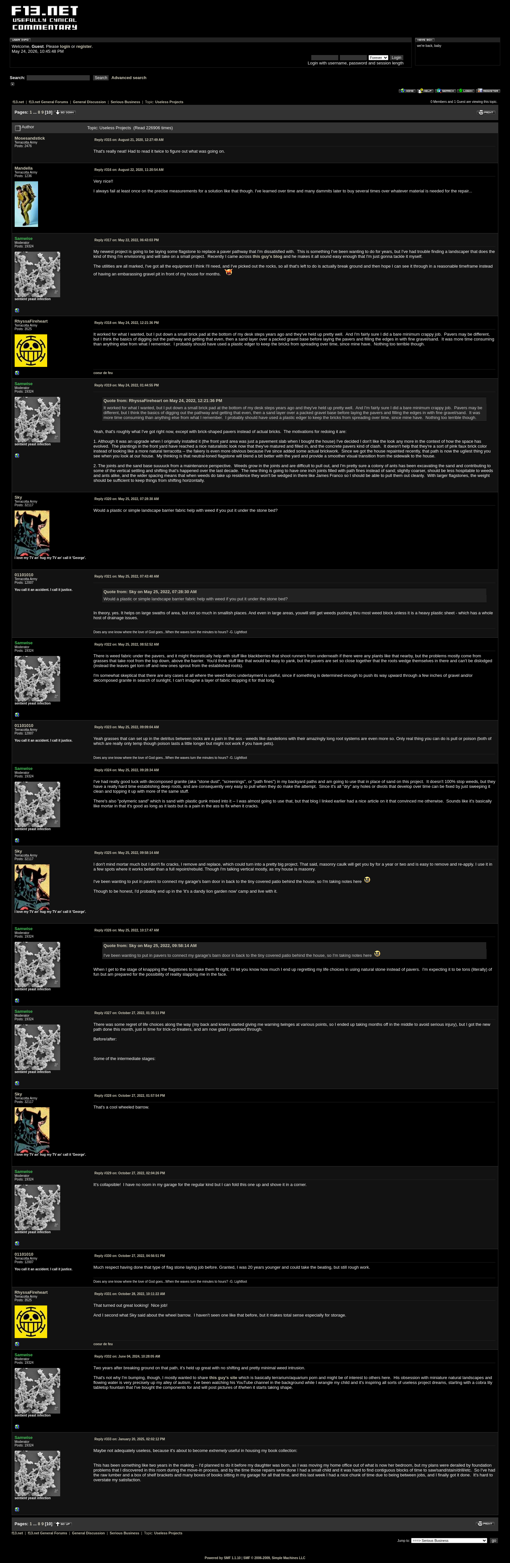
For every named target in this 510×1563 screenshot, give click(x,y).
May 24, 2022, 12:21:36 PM (126, 323)
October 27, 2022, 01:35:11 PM (129, 1013)
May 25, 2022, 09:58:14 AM (126, 853)
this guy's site (223, 1377)
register (84, 46)
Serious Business (125, 102)
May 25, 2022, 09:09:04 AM (126, 727)
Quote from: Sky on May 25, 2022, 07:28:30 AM (149, 591)
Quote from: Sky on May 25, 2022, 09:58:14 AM (149, 945)
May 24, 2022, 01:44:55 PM (126, 385)
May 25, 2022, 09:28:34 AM (126, 770)
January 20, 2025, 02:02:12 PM (129, 1439)
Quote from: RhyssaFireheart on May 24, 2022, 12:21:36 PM (162, 400)
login (65, 46)
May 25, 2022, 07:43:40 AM (126, 576)
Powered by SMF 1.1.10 (223, 1558)
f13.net (18, 102)
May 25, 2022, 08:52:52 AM (126, 644)
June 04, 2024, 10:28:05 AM (127, 1356)
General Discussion (89, 102)
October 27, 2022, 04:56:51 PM (129, 1256)
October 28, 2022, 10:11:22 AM (129, 1294)
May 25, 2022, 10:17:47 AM (126, 930)
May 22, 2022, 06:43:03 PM (126, 240)
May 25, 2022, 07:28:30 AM (126, 499)
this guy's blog (267, 256)
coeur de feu (103, 373)
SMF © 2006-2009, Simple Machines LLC (274, 1558)
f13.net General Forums (48, 102)
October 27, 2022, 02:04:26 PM (129, 1173)
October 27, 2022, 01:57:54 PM (129, 1095)
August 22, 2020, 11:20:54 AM (129, 170)
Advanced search (129, 77)
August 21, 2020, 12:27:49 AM (129, 140)
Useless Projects (169, 102)
